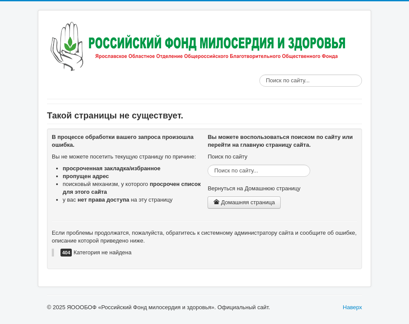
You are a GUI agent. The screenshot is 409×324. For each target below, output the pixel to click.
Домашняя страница (244, 202)
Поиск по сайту (259, 74)
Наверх (352, 307)
